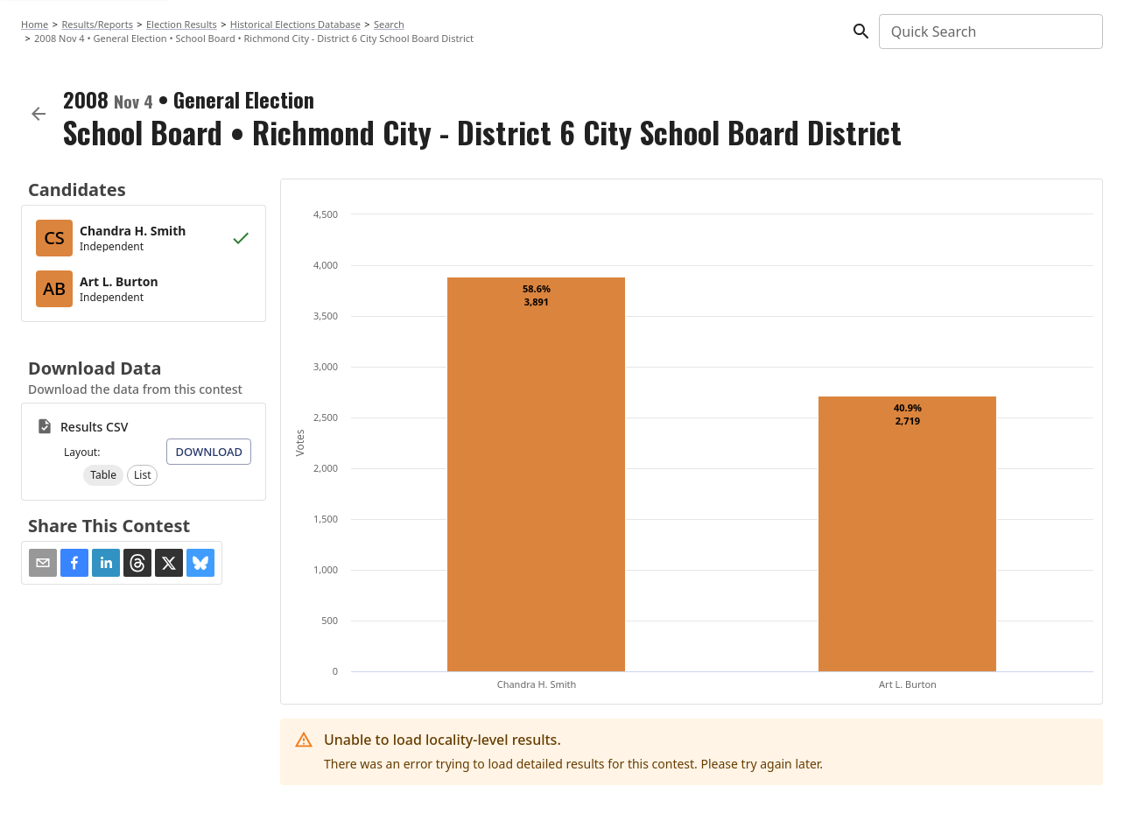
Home (34, 24)
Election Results (181, 24)
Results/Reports (97, 24)
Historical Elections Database (295, 24)
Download (208, 452)
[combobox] (989, 31)
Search (389, 24)
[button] (103, 475)
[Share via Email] (43, 563)
